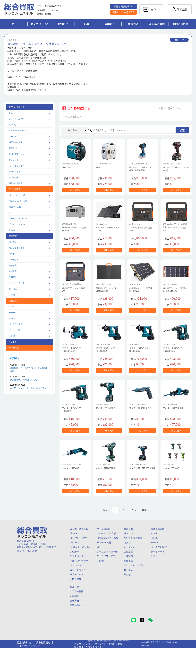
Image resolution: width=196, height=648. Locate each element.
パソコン (13, 242)
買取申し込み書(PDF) (123, 12)
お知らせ (63, 24)
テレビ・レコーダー (17, 283)
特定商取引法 (24, 642)
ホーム (16, 24)
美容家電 (13, 265)
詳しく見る (75, 189)
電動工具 (77, 116)
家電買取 (128, 528)
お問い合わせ (180, 24)
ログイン (152, 9)
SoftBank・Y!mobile (18, 130)
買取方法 (133, 24)
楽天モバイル (15, 148)
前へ (105, 510)
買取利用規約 (43, 642)
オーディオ (13, 259)
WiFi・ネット (15, 171)
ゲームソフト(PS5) (17, 224)
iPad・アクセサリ (16, 154)
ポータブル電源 (16, 324)
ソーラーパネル (16, 330)
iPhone (12, 112)
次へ (133, 510)
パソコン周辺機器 (17, 247)
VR (10, 212)
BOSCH (12, 318)
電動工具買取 (157, 528)
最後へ (145, 510)
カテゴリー (39, 24)
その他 (12, 230)
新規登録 (179, 9)
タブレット (14, 159)
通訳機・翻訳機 (16, 183)
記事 (86, 24)
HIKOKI (12, 312)
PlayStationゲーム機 (18, 200)
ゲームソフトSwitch (18, 218)
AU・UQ (12, 124)
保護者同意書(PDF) (123, 6)
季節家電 (13, 277)
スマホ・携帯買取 (79, 528)
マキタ (12, 306)
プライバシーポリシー (28, 645)
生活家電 (13, 271)
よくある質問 (157, 24)
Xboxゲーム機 (15, 206)
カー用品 (13, 288)
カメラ (12, 253)
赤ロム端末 (14, 177)
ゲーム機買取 (104, 528)
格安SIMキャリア (16, 142)
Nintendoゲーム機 (17, 195)
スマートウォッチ (17, 165)
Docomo (12, 136)
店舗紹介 (109, 24)
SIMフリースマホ (16, 118)
